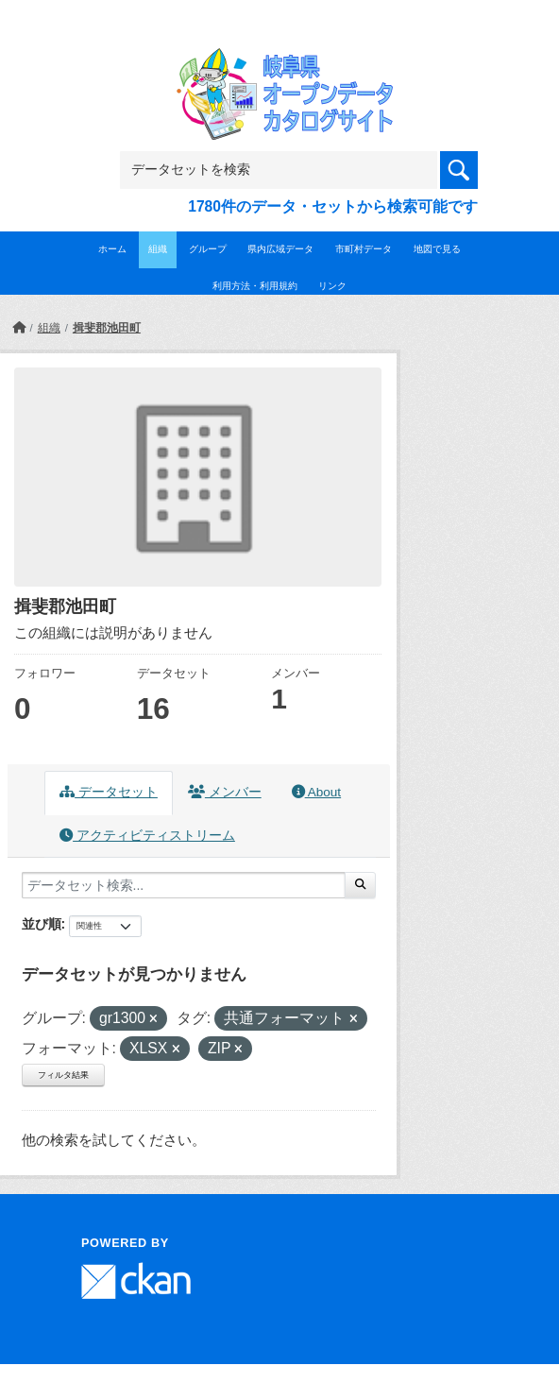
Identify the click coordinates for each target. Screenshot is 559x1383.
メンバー (225, 792)
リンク (332, 286)
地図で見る (437, 249)
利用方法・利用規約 (254, 286)
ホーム (112, 249)
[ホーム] (18, 327)
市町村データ (363, 249)
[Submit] (360, 885)
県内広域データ (280, 249)
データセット (108, 792)
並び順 (41, 923)
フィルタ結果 (63, 1075)
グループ (208, 249)
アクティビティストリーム (147, 835)
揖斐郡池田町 (107, 327)
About (316, 792)
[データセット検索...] (184, 885)
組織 (157, 249)
